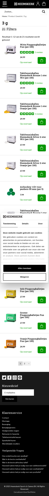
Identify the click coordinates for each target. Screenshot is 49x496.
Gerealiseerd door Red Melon (24, 492)
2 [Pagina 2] (24, 363)
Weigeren (24, 277)
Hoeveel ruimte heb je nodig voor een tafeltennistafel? (24, 465)
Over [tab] (40, 223)
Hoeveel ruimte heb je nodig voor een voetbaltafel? (23, 469)
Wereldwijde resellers (11, 444)
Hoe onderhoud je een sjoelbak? (15, 456)
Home (4, 16)
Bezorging (6, 424)
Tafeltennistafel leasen (11, 437)
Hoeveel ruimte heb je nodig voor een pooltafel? (21, 472)
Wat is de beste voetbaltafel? (14, 459)
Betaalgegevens (8, 427)
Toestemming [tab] (9, 223)
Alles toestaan (24, 268)
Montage (6, 421)
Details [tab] (25, 223)
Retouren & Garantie (10, 434)
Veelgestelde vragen (10, 431)
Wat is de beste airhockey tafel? (15, 462)
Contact (5, 418)
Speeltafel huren (9, 440)
